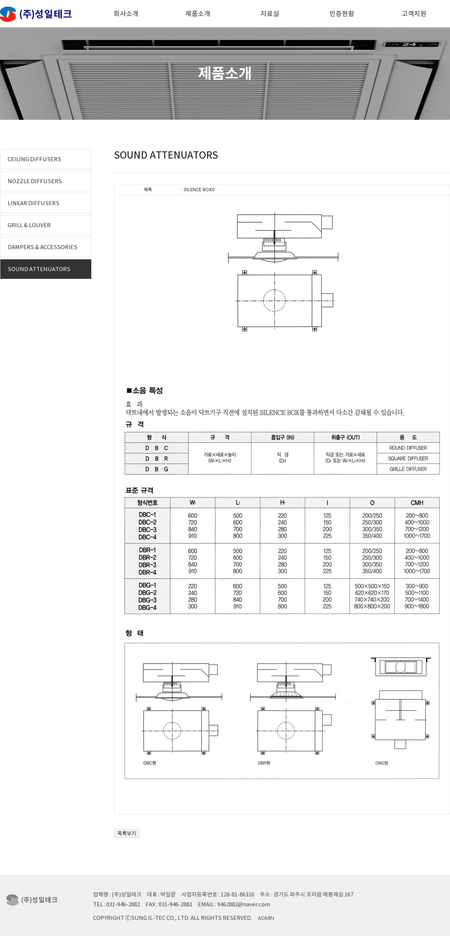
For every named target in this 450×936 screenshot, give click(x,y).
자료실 (270, 13)
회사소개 (126, 13)
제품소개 (197, 13)
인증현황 (341, 13)
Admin (266, 918)
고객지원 (414, 13)
